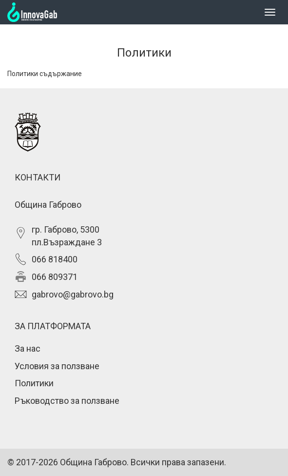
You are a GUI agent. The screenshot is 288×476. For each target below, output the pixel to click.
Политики (34, 383)
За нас (27, 348)
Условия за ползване (57, 366)
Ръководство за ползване (67, 401)
